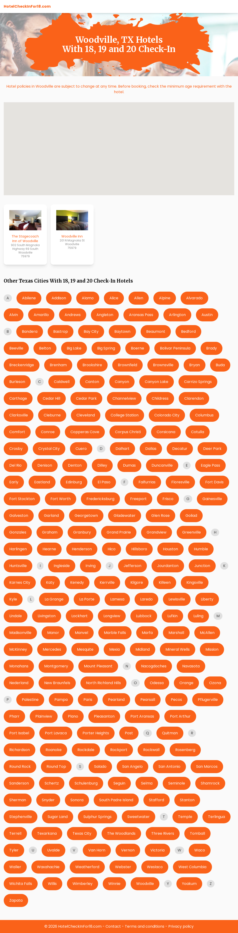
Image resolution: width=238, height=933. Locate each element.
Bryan (194, 365)
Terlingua (216, 816)
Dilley (102, 465)
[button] (119, 173)
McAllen (207, 632)
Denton (75, 465)
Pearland (116, 699)
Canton (92, 381)
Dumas (129, 465)
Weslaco (155, 867)
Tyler (14, 850)
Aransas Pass (141, 314)
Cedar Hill (51, 398)
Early (13, 482)
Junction (202, 565)
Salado (100, 766)
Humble (201, 549)
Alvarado (194, 298)
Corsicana (166, 432)
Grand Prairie (119, 532)
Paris (87, 699)
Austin (207, 314)
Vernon (128, 850)
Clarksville (18, 415)
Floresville (180, 482)
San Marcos (207, 766)
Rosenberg (185, 749)
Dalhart (122, 448)
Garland (51, 515)
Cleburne (52, 415)
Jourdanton (167, 565)
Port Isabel (19, 733)
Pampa (61, 699)
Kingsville (194, 582)
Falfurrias (147, 482)
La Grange (54, 599)
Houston (170, 549)
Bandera (29, 331)
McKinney (18, 649)
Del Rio (15, 465)
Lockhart (79, 616)
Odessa (157, 683)
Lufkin (172, 616)
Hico (112, 549)
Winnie (114, 883)
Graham (49, 532)
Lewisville (177, 599)
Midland (143, 649)
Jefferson (132, 565)
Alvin (13, 314)
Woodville (145, 883)
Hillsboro (139, 549)
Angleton (104, 314)
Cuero (81, 448)
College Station (125, 415)
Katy (50, 582)
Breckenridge (21, 365)
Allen (138, 298)
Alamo (88, 298)
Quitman (170, 733)
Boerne (137, 348)
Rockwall (151, 749)
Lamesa (117, 599)
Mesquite (85, 649)
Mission (211, 649)
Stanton (187, 800)
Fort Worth (60, 498)
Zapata (16, 900)
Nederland (18, 683)
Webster (123, 867)
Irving (91, 565)
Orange (186, 683)
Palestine (30, 699)
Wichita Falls (20, 883)
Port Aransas (142, 716)
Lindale (15, 616)
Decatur (179, 448)
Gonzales (17, 532)
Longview (111, 616)
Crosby (16, 448)
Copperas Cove (84, 432)
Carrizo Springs (198, 381)
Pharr (14, 716)
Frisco (167, 498)
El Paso (104, 482)
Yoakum (189, 883)
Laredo (146, 599)
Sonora (76, 800)
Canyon (122, 381)
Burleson (17, 381)
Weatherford (87, 867)
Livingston (47, 616)
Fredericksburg (100, 498)
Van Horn (96, 850)
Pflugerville (208, 699)
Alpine (164, 298)
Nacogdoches (153, 666)
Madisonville (20, 632)
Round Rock (20, 766)
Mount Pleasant (98, 666)
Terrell (15, 833)
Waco (199, 850)
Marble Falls (115, 632)
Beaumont (155, 331)
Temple (185, 816)
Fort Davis (214, 482)
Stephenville (20, 816)
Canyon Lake (156, 381)
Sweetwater (138, 816)
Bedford (188, 331)
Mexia (114, 649)
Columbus (204, 415)
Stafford (156, 800)
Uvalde (53, 850)
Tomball (197, 833)
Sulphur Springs (97, 816)
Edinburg (74, 482)
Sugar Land (58, 816)
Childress (160, 398)
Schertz (52, 783)
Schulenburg (86, 783)
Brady (211, 348)
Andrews (73, 314)
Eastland (42, 482)
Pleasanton (104, 716)
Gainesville (212, 498)
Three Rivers (162, 833)
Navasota (191, 666)
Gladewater (125, 515)
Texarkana (47, 833)
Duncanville (162, 465)
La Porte (86, 599)
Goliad (191, 515)
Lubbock (144, 616)
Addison (59, 298)
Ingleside (62, 565)
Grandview (156, 532)
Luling (198, 616)
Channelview (124, 398)
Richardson (19, 749)
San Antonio (169, 766)
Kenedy (77, 582)
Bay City (91, 331)
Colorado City (166, 415)
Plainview (43, 716)
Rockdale (85, 749)
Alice (113, 298)
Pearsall (147, 699)
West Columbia (192, 867)
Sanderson (19, 783)
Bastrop (60, 331)
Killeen (165, 582)
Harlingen (18, 549)
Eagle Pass (210, 465)
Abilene (29, 298)
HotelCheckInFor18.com (27, 6)
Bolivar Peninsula (175, 348)
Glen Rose (160, 515)
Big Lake (74, 348)
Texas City (82, 833)
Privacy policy (181, 926)
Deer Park (212, 448)
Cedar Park (86, 398)
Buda (220, 365)
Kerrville (107, 582)
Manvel (81, 632)
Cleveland (85, 415)
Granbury (82, 532)
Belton (45, 348)
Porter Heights (96, 733)
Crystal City (49, 448)
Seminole (176, 783)
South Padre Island (116, 800)
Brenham (58, 365)
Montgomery (56, 666)
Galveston (18, 515)
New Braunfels (57, 683)
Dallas (150, 448)
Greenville (191, 532)
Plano (73, 716)
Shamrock (210, 783)
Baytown (122, 331)
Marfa (147, 632)
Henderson (82, 549)
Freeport (138, 498)
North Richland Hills (103, 683)
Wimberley (83, 883)
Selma (146, 783)
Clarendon (194, 398)
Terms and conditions (144, 926)
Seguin (119, 783)
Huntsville (18, 565)
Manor (53, 632)
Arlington (177, 314)
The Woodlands (121, 833)
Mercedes (52, 649)
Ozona (215, 683)
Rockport (118, 749)
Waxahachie (48, 867)
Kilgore (136, 582)
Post (129, 733)
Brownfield (127, 365)
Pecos (176, 699)
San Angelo (132, 766)
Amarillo (41, 314)
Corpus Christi (128, 432)
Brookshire (92, 365)
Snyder (48, 800)
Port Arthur (180, 716)
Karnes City (19, 582)
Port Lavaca (56, 733)
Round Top (56, 766)
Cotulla (197, 432)
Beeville (16, 348)
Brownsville (163, 365)
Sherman (17, 800)
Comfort (17, 432)
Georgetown (86, 515)
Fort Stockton (22, 498)
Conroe (48, 432)
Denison (44, 465)
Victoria (157, 850)
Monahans (18, 666)
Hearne (49, 549)
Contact (113, 926)
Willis (52, 883)
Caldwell (61, 381)
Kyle (13, 599)
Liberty (207, 599)
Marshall (176, 632)
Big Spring (106, 348)
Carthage (18, 398)
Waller (15, 867)
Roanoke (54, 749)
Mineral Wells (177, 649)
